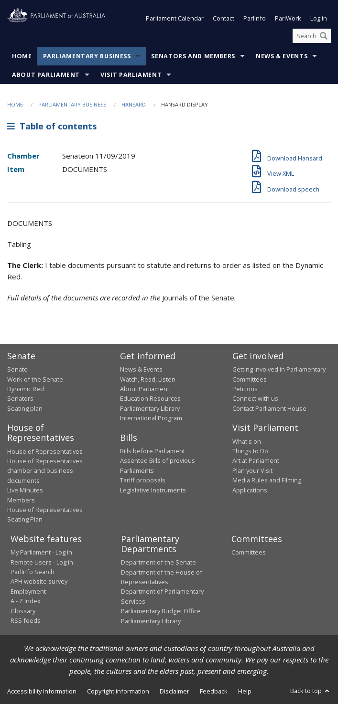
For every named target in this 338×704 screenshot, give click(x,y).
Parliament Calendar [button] (175, 18)
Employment (28, 591)
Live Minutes (25, 490)
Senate (17, 369)
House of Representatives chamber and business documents (45, 471)
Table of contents (52, 126)
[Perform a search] (323, 36)
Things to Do (250, 451)
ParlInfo (254, 18)
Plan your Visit (252, 470)
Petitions (245, 388)
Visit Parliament (131, 75)
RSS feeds (26, 620)
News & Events (281, 56)
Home (22, 56)
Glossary (23, 611)
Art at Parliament (255, 460)
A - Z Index (26, 601)
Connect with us (255, 398)
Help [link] (244, 691)
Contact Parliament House (269, 408)
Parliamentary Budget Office (161, 611)
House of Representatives (45, 451)
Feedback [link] (214, 691)
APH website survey (39, 581)
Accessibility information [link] (41, 691)
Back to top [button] (310, 690)
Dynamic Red (25, 388)
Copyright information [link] (118, 691)
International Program (151, 418)
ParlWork (288, 18)
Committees (248, 552)
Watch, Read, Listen (147, 379)
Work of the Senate (35, 379)
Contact (223, 18)
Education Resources (150, 398)
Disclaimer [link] (174, 691)
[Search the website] (312, 36)
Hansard (133, 104)
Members (21, 500)
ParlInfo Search (33, 571)
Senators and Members (193, 56)
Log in (318, 18)
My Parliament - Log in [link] (41, 552)
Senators (20, 398)
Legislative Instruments (153, 490)
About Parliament (46, 75)
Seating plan (25, 408)
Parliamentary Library (150, 408)
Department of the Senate (158, 562)
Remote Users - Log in (42, 562)
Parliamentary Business (87, 56)
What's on (246, 441)
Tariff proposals (142, 480)
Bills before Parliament (152, 451)
